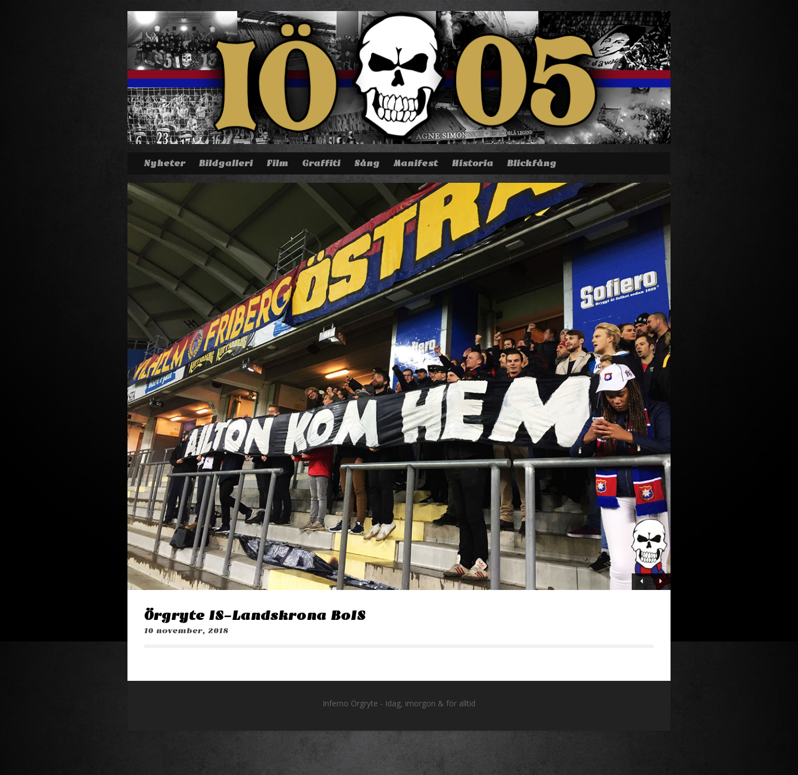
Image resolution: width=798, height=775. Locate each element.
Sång (367, 163)
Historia (472, 163)
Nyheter (164, 163)
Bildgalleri (226, 163)
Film (277, 163)
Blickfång (531, 163)
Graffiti (321, 163)
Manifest (415, 163)
